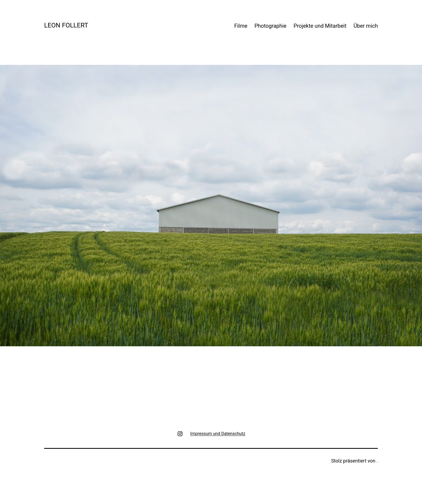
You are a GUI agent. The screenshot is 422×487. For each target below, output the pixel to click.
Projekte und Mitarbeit (320, 26)
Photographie (270, 26)
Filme (240, 26)
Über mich (366, 26)
